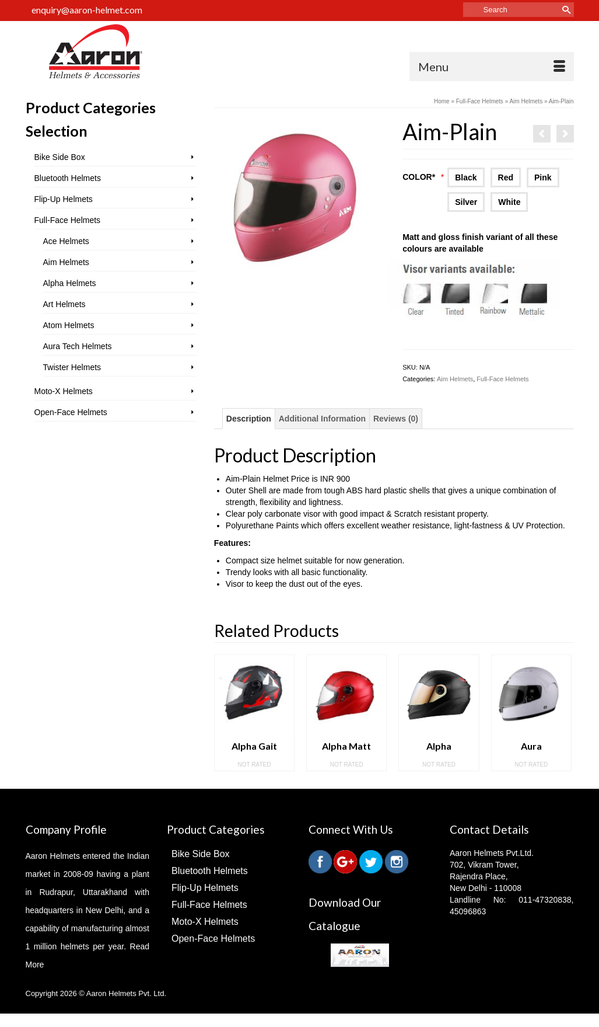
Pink (543, 177)
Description (248, 418)
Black (466, 177)
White (509, 202)
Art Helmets (64, 304)
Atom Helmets (68, 325)
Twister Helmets (72, 367)
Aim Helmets (455, 378)
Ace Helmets (66, 241)
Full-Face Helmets (502, 378)
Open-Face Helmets (70, 412)
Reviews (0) (395, 418)
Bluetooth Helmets (67, 178)
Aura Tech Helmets (77, 346)
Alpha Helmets (69, 283)
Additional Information (322, 418)
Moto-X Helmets (63, 391)
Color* (423, 177)
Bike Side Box (59, 157)
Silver (466, 202)
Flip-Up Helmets (63, 199)
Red (505, 177)
